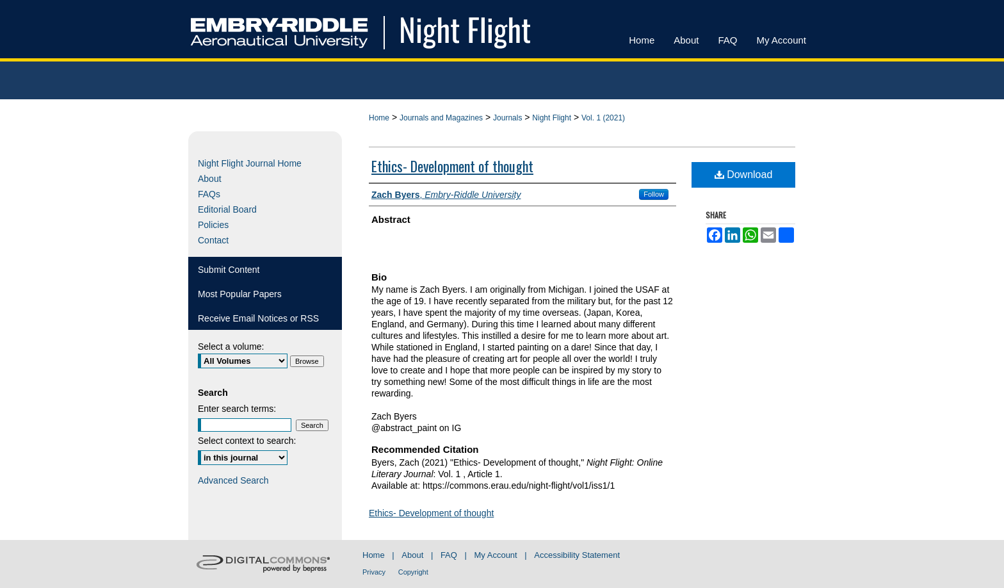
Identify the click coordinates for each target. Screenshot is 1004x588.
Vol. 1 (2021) (603, 117)
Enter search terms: (237, 409)
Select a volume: (231, 346)
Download (744, 174)
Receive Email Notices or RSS (258, 318)
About (210, 179)
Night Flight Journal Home (250, 163)
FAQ (449, 555)
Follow (654, 194)
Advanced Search (233, 480)
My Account (495, 555)
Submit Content (229, 270)
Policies (213, 225)
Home (379, 117)
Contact (213, 240)
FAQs (209, 194)
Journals (507, 117)
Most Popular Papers (240, 294)
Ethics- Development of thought (452, 166)
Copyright (413, 572)
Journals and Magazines (441, 117)
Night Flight (551, 117)
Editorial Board (227, 209)
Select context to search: (247, 441)
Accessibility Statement (577, 555)
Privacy (373, 572)
